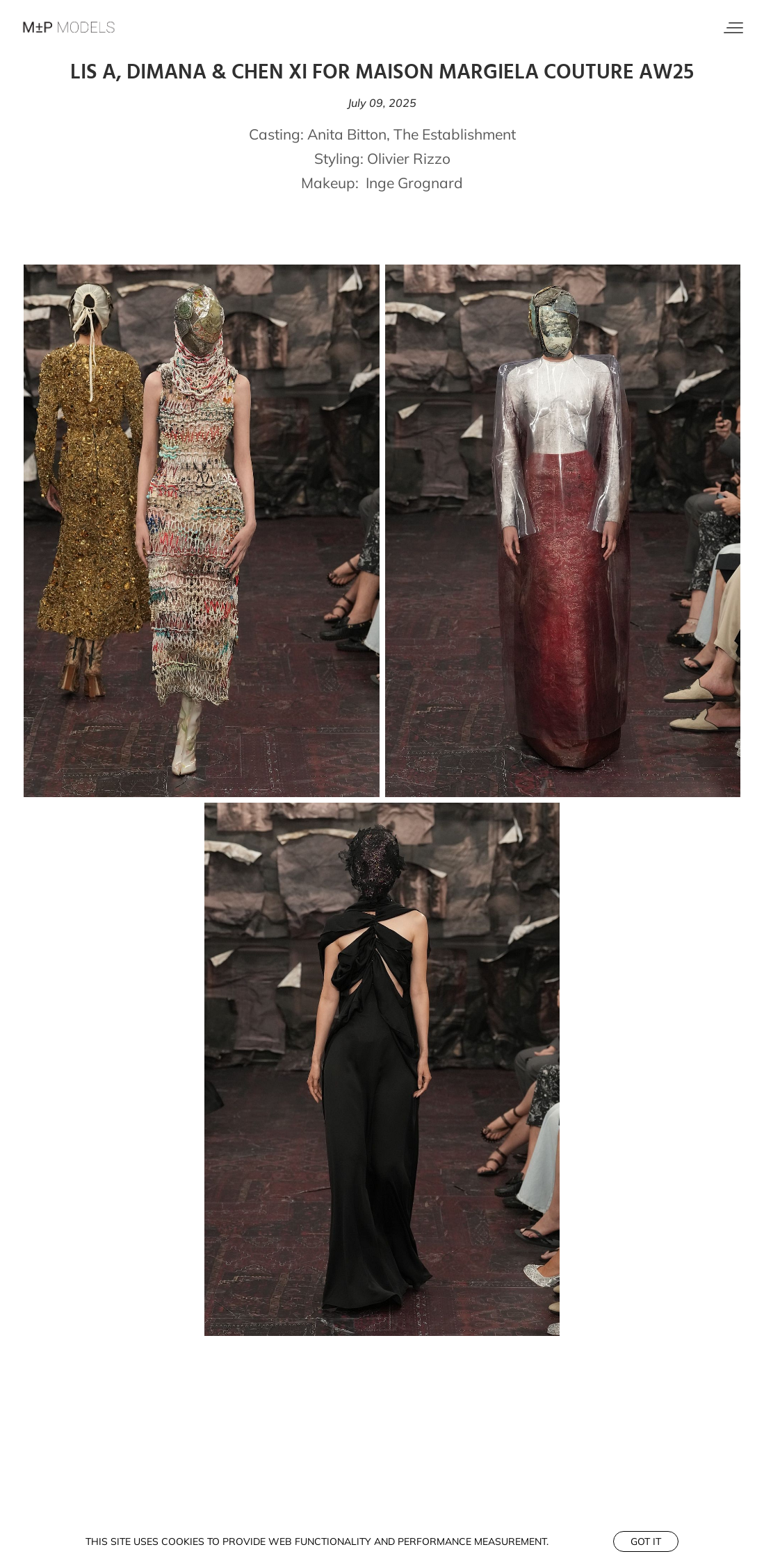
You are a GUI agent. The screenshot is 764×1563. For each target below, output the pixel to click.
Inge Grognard (414, 183)
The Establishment (454, 134)
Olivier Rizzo (408, 158)
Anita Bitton (347, 134)
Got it (646, 1541)
